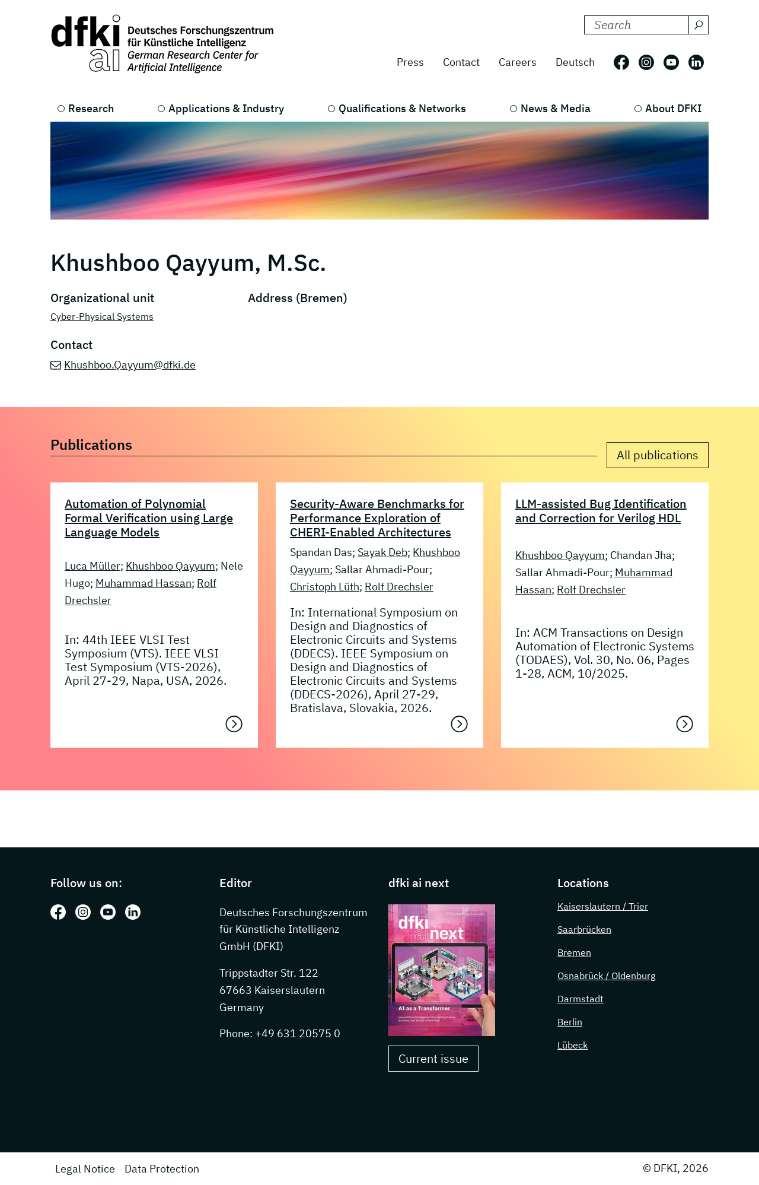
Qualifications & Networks (402, 108)
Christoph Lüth (324, 586)
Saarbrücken (584, 929)
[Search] (698, 24)
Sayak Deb (382, 552)
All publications (658, 455)
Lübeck (572, 1045)
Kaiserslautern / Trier (602, 906)
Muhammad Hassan (143, 583)
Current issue (433, 1058)
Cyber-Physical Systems (102, 316)
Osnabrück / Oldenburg (606, 975)
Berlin (569, 1022)
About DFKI (673, 108)
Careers (518, 62)
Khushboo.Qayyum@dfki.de (130, 364)
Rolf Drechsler (399, 586)
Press (410, 62)
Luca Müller (92, 566)
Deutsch (575, 62)
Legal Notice (85, 1169)
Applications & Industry (226, 108)
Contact (461, 62)
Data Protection (162, 1169)
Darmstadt (580, 999)
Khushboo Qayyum (170, 566)
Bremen (574, 952)
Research (91, 108)
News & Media (556, 108)
